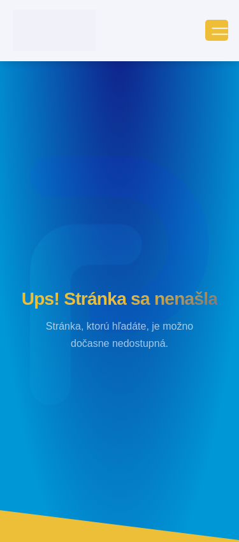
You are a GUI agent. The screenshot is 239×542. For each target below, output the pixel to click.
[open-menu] (216, 30)
